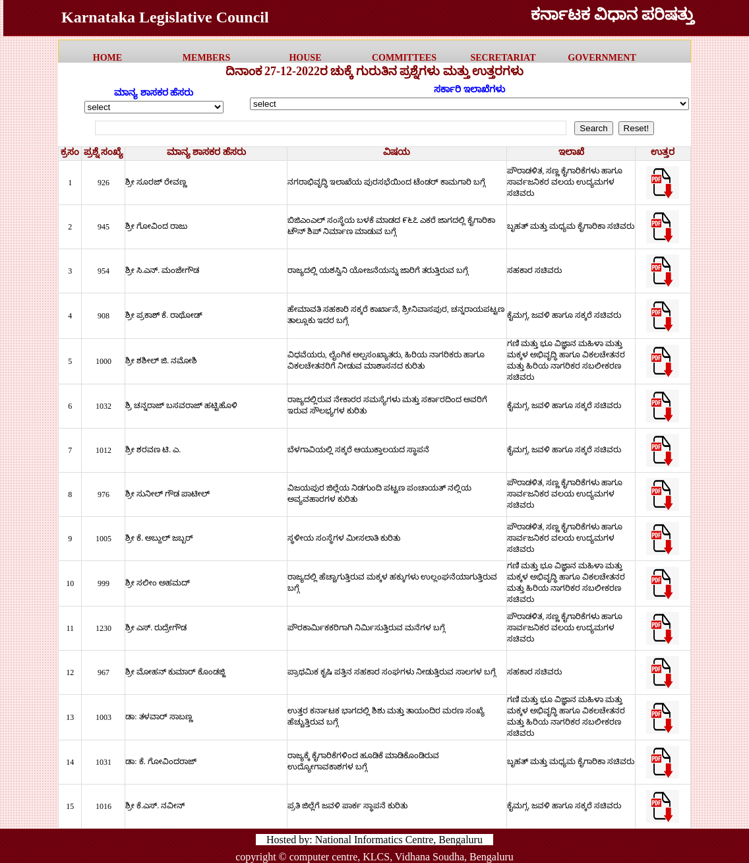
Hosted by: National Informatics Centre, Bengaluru (374, 839)
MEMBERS (206, 58)
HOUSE (305, 58)
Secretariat (502, 58)
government (602, 58)
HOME (107, 58)
